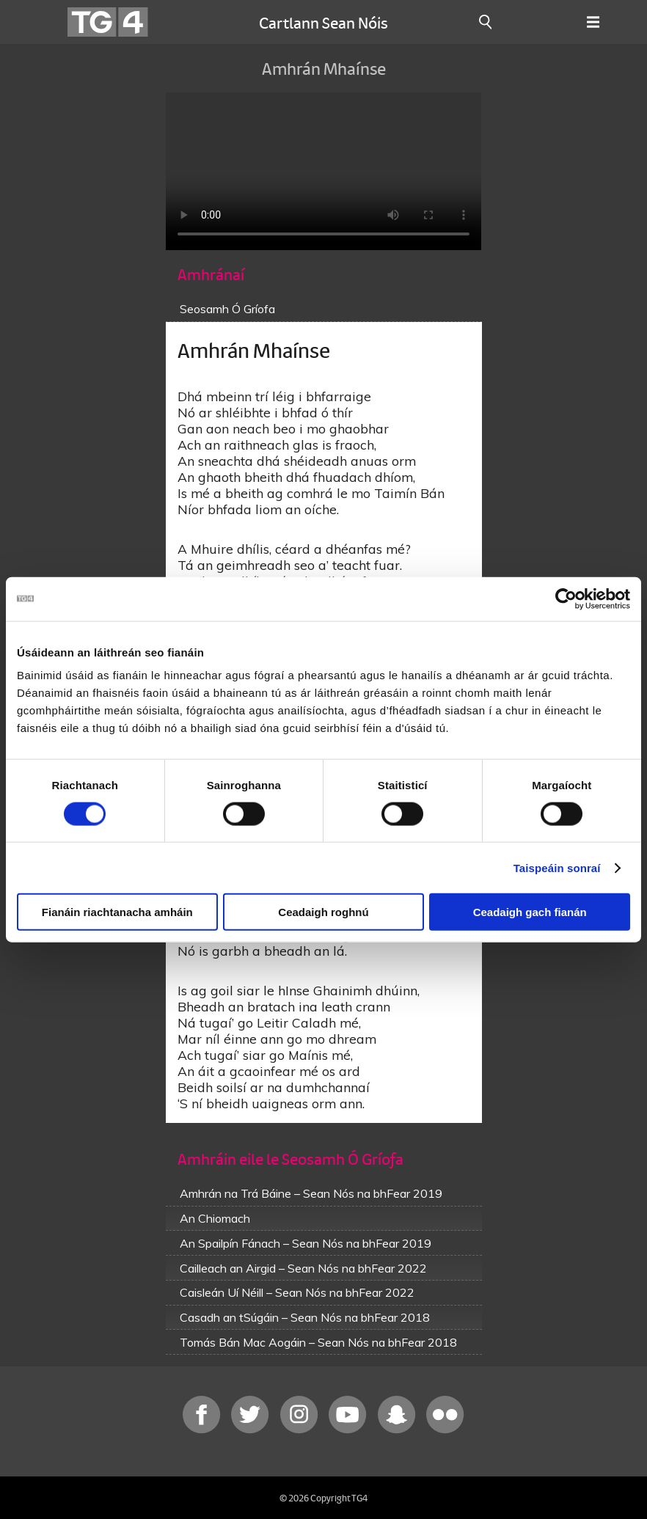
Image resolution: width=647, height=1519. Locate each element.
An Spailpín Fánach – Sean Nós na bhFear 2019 (305, 1243)
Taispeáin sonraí (557, 867)
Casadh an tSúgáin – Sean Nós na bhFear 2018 (305, 1317)
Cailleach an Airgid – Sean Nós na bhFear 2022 (303, 1268)
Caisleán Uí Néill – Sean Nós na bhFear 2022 (297, 1292)
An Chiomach (215, 1218)
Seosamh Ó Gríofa (227, 308)
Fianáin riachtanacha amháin (117, 912)
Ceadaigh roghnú (323, 912)
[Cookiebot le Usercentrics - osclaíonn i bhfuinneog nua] (566, 599)
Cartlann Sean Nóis (323, 22)
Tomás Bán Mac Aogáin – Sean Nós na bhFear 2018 (318, 1342)
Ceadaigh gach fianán (530, 912)
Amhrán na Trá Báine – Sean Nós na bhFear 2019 (311, 1193)
